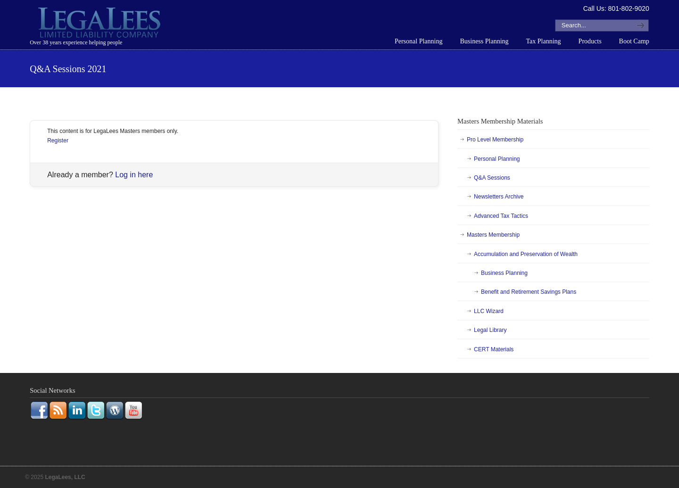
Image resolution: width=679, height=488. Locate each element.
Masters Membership (493, 235)
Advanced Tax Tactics (501, 216)
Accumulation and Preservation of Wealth (526, 254)
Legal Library (490, 330)
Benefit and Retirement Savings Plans (528, 292)
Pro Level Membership (495, 139)
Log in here (134, 175)
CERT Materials (493, 349)
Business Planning (504, 273)
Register (57, 140)
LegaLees (100, 24)
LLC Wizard (489, 311)
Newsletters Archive (498, 196)
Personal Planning (497, 159)
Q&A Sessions (492, 177)
